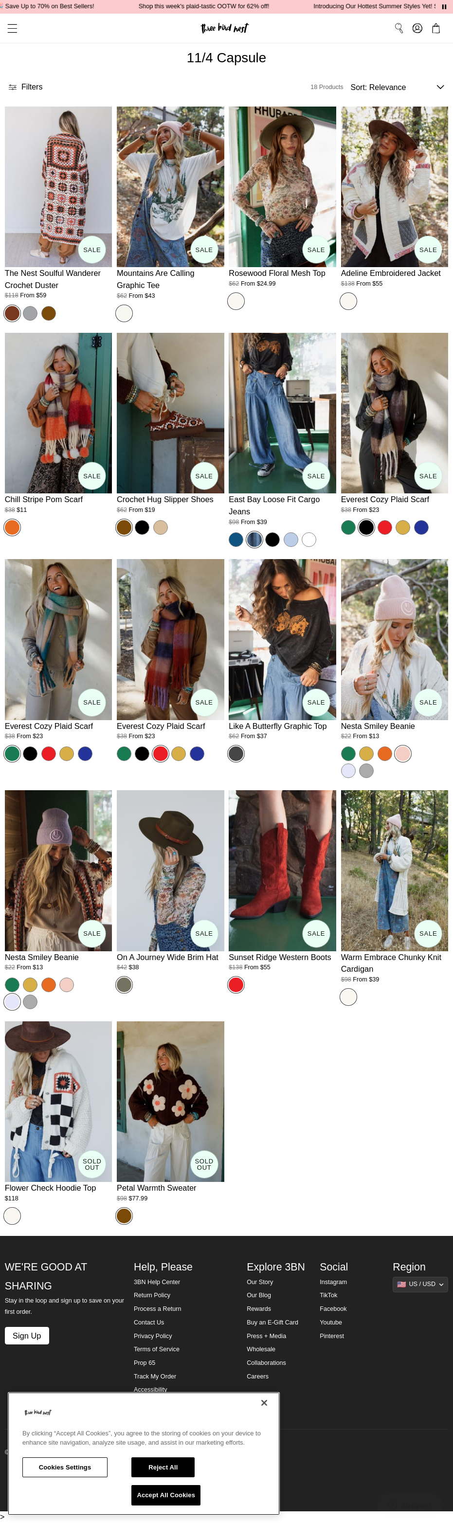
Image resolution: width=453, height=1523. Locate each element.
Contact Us (149, 1322)
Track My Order (155, 1376)
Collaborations (266, 1363)
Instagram (333, 1282)
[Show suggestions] (420, 1284)
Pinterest (332, 1336)
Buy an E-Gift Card (272, 1322)
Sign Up (27, 1335)
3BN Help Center (157, 1282)
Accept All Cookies (166, 1495)
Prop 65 (144, 1363)
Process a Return (157, 1308)
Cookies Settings (65, 1467)
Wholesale (261, 1349)
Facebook (333, 1308)
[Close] (264, 1403)
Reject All (163, 1467)
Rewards (259, 1308)
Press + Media (266, 1336)
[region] (144, 1453)
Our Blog (259, 1295)
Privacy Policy (153, 1336)
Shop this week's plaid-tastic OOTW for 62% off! (214, 6)
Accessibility (150, 1389)
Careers (258, 1376)
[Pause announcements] (444, 7)
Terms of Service (157, 1349)
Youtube (331, 1322)
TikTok (328, 1295)
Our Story (260, 1282)
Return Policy (152, 1295)
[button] (9, 28)
